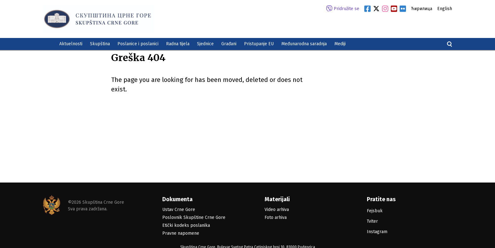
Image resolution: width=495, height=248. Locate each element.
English (444, 8)
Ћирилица (421, 8)
